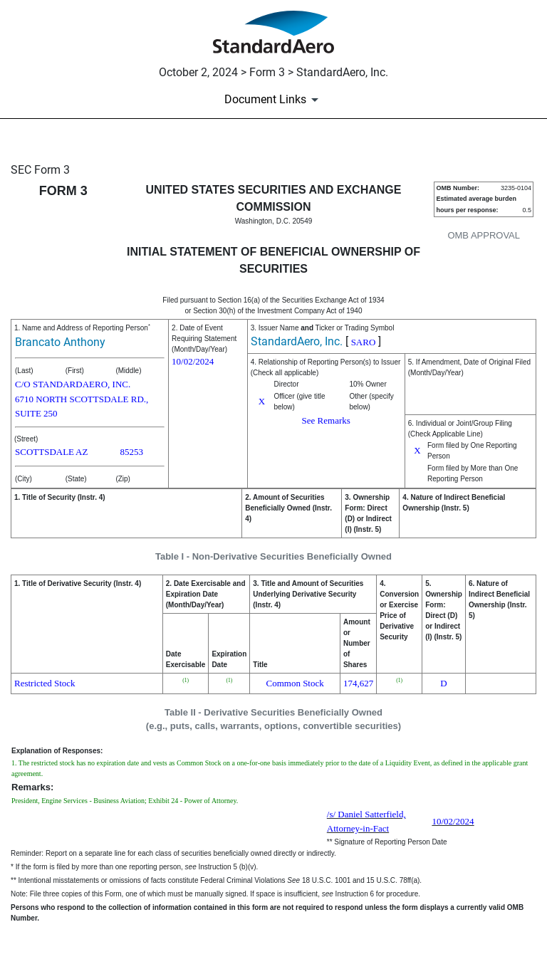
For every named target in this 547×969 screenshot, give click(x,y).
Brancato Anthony (60, 342)
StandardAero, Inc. (297, 341)
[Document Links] (274, 100)
